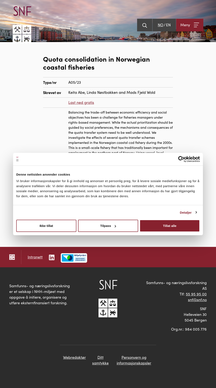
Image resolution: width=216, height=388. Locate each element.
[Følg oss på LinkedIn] (52, 257)
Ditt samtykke (100, 360)
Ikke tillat (46, 226)
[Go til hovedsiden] (22, 25)
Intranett (35, 257)
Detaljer (186, 212)
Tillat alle (170, 226)
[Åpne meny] (189, 25)
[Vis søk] (144, 25)
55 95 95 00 (196, 294)
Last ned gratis (81, 102)
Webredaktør (74, 357)
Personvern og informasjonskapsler (134, 360)
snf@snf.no (197, 299)
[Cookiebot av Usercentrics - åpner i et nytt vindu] (181, 159)
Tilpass (108, 226)
